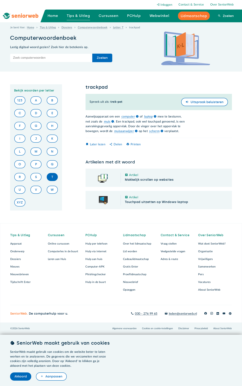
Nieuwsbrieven (19, 274)
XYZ (20, 202)
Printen (136, 144)
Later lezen (98, 144)
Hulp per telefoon (96, 243)
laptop (148, 116)
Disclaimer (183, 328)
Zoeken (228, 16)
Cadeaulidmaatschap (136, 259)
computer (128, 116)
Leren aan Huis (57, 259)
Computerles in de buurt (63, 251)
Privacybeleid (201, 328)
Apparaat (16, 243)
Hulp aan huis (94, 259)
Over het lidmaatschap (137, 243)
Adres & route (169, 259)
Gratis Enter (130, 266)
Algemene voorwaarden (124, 328)
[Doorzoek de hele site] (51, 58)
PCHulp (91, 235)
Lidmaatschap (134, 235)
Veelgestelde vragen (173, 251)
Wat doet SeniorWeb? (212, 243)
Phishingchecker (95, 274)
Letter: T (118, 27)
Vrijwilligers (205, 259)
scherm (154, 131)
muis (107, 121)
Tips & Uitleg (48, 27)
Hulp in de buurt (95, 282)
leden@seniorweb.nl (183, 313)
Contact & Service (191, 4)
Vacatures (204, 282)
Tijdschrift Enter (20, 282)
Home (30, 27)
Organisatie (205, 251)
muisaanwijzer (124, 131)
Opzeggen (129, 289)
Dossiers (67, 27)
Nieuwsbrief (130, 282)
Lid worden (130, 251)
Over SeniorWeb (222, 4)
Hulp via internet (95, 251)
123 (19, 100)
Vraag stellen (169, 243)
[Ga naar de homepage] (23, 16)
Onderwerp (17, 251)
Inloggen (164, 4)
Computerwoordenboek (92, 27)
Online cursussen (58, 243)
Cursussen (56, 235)
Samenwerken (207, 266)
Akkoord (20, 376)
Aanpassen (53, 376)
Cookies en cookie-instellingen (157, 328)
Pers (201, 274)
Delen (118, 144)
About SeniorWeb (209, 289)
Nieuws (15, 266)
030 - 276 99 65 (146, 313)
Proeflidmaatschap (134, 274)
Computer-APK (95, 266)
